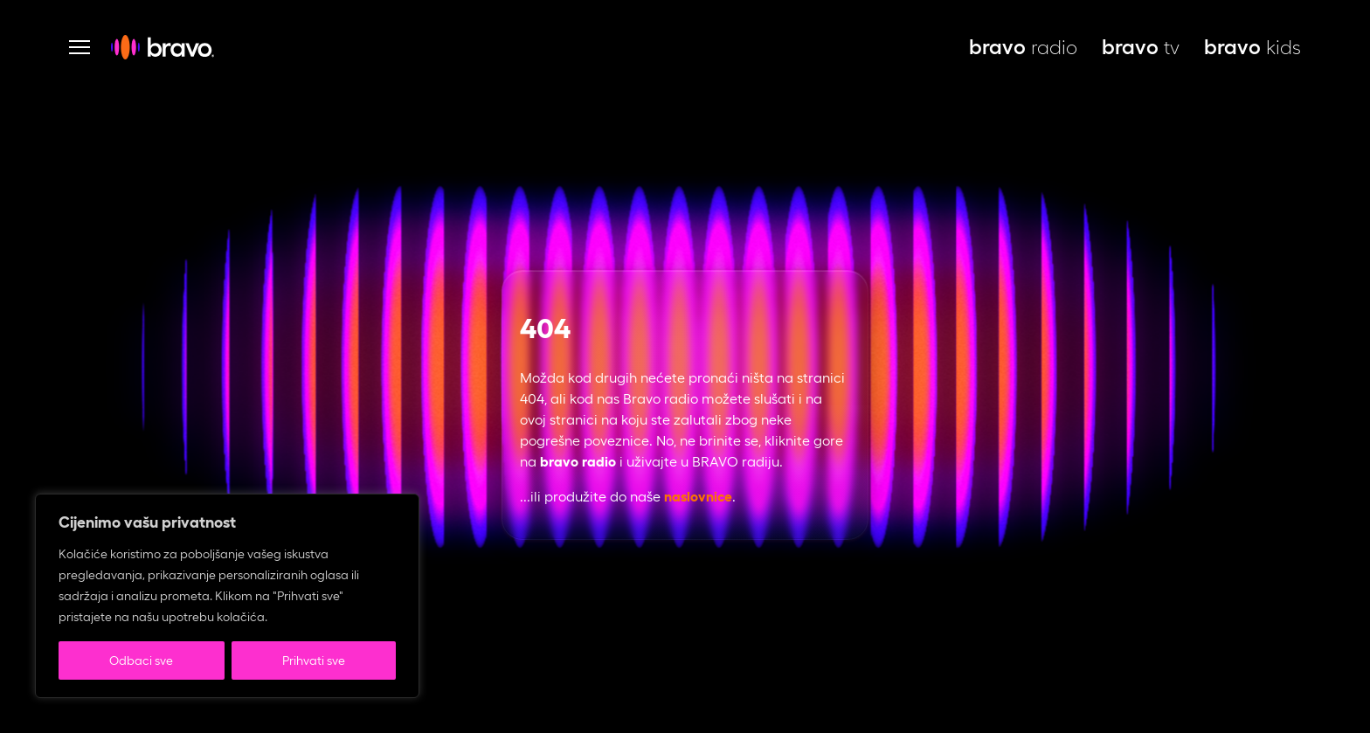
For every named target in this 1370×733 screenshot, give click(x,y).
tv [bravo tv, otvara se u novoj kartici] (1141, 47)
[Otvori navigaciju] (79, 47)
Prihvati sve (313, 660)
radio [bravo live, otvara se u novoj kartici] (1023, 47)
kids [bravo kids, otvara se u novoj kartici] (1252, 47)
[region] (227, 596)
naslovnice (698, 496)
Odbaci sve (141, 660)
